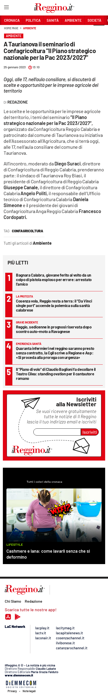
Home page (11, 28)
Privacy (12, 691)
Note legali (29, 691)
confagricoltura (27, 231)
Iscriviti (90, 432)
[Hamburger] (6, 8)
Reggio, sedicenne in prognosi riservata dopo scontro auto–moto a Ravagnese (54, 329)
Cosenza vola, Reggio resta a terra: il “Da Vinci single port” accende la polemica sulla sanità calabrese (54, 305)
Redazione (33, 601)
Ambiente (29, 28)
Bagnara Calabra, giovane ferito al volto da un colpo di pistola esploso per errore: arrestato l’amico (54, 279)
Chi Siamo (13, 601)
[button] (98, 30)
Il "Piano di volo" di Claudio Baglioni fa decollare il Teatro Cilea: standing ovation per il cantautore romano (56, 374)
